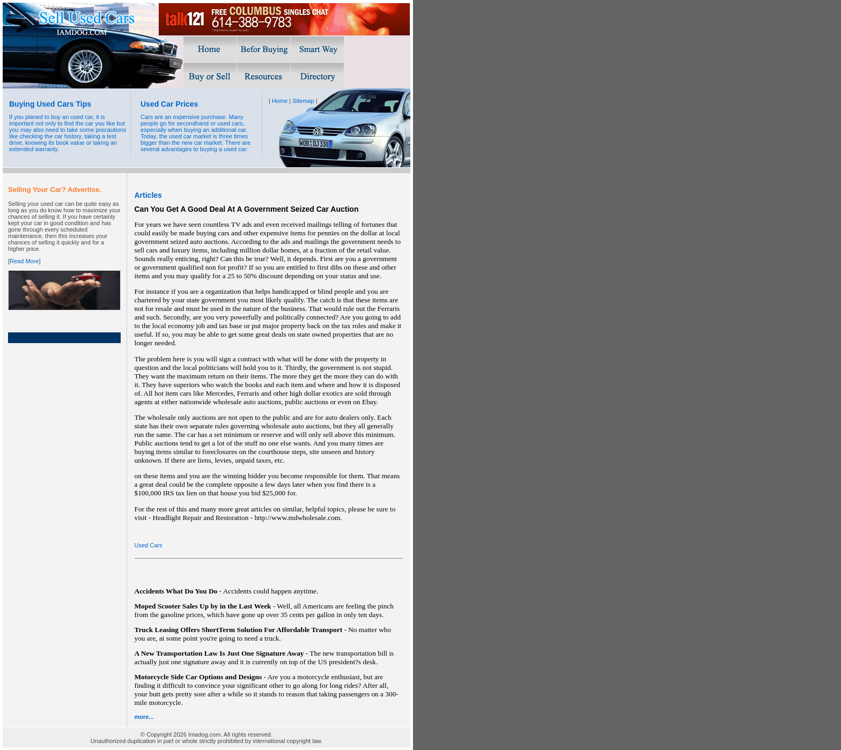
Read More (24, 261)
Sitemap (303, 101)
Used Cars (149, 545)
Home (279, 101)
